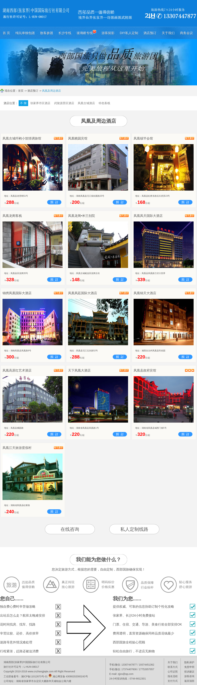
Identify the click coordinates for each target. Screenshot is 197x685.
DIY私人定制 (129, 33)
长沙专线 (64, 33)
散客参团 (46, 33)
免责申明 (189, 667)
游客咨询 (189, 676)
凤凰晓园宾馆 (77, 138)
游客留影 (108, 33)
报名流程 (173, 676)
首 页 (6, 33)
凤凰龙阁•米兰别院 (81, 216)
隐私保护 (189, 662)
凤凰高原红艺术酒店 (17, 370)
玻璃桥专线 (86, 32)
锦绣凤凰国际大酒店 (17, 293)
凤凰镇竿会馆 (143, 138)
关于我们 (168, 33)
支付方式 (173, 680)
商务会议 (186, 33)
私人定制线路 (134, 529)
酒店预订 (149, 33)
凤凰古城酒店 (86, 103)
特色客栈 (104, 103)
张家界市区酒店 (40, 103)
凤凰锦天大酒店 (145, 293)
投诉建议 (189, 671)
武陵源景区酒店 (64, 103)
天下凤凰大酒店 (79, 370)
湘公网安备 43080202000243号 (70, 676)
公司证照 (173, 671)
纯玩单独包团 (25, 33)
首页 (20, 90)
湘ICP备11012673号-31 (34, 676)
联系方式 (173, 667)
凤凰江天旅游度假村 (17, 448)
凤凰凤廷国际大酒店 (82, 293)
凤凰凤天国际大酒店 (148, 216)
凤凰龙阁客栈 (12, 216)
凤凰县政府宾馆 (145, 370)
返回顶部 (189, 680)
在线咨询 (70, 529)
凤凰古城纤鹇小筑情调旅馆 (22, 138)
